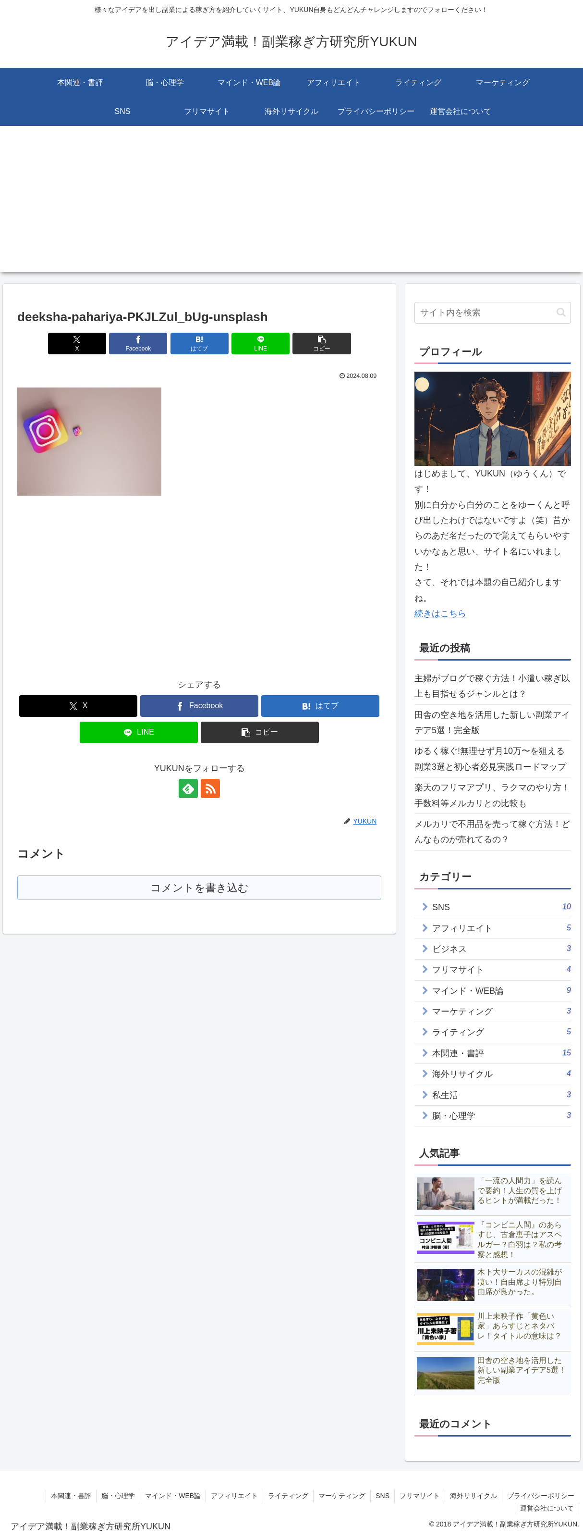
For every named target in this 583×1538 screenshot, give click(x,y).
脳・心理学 (118, 1496)
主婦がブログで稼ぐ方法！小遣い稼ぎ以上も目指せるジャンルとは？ (492, 686)
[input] (492, 313)
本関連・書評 (71, 1496)
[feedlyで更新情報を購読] (188, 788)
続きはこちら (440, 613)
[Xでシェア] (77, 343)
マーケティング (341, 1496)
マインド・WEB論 (173, 1496)
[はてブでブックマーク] (199, 343)
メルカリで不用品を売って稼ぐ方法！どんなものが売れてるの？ (492, 831)
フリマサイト (420, 1496)
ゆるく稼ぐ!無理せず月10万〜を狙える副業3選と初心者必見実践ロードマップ (490, 758)
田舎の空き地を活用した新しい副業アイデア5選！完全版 (492, 722)
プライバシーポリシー (540, 1496)
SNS (382, 1496)
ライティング (288, 1496)
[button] (321, 343)
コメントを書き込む (199, 888)
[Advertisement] (291, 205)
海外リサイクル (473, 1496)
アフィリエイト (234, 1496)
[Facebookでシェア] (138, 343)
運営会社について (547, 1508)
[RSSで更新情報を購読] (210, 788)
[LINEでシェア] (260, 343)
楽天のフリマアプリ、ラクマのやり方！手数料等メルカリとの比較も (492, 795)
